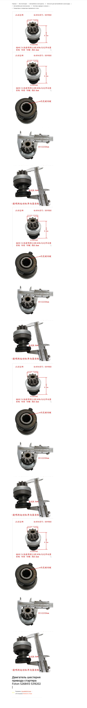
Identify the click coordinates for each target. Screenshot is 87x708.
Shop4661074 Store (26, 691)
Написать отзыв (27, 694)
